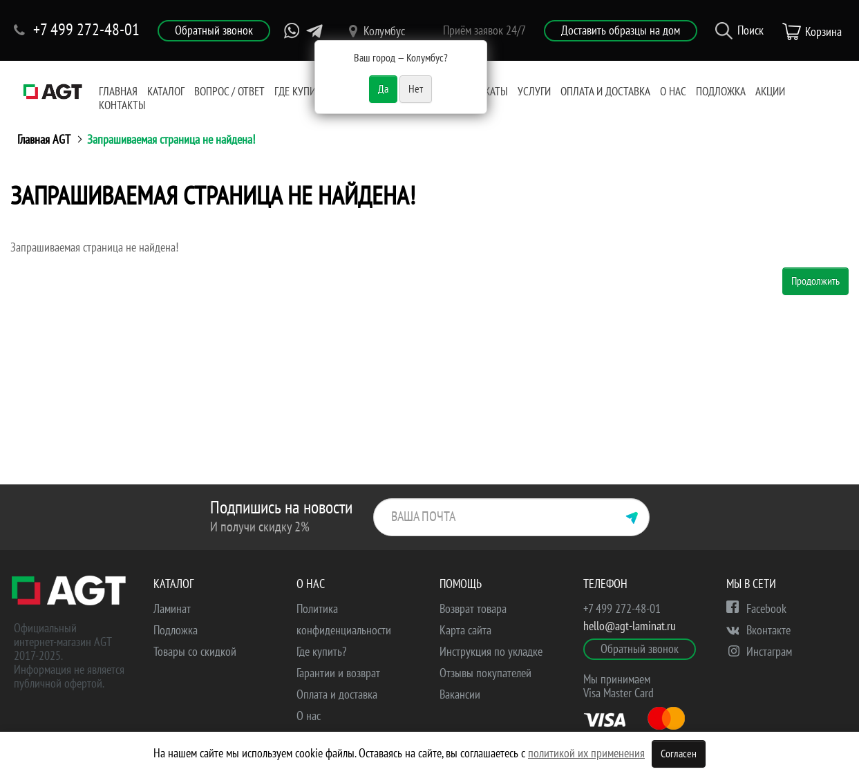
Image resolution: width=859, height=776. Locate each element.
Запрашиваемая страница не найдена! (171, 140)
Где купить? (302, 92)
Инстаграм (760, 652)
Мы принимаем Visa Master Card (618, 686)
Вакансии (460, 695)
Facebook (756, 609)
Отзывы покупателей (485, 673)
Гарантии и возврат (338, 673)
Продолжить (815, 281)
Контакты (122, 106)
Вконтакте (758, 630)
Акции (770, 92)
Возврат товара (473, 609)
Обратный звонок (214, 30)
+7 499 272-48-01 (622, 609)
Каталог (166, 92)
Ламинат (172, 609)
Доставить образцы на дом (620, 30)
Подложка (721, 92)
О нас (673, 92)
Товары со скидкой (194, 652)
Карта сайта (465, 630)
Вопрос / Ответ (229, 92)
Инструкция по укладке (491, 652)
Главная (118, 92)
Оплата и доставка (605, 92)
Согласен (679, 754)
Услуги (534, 92)
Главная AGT (43, 140)
